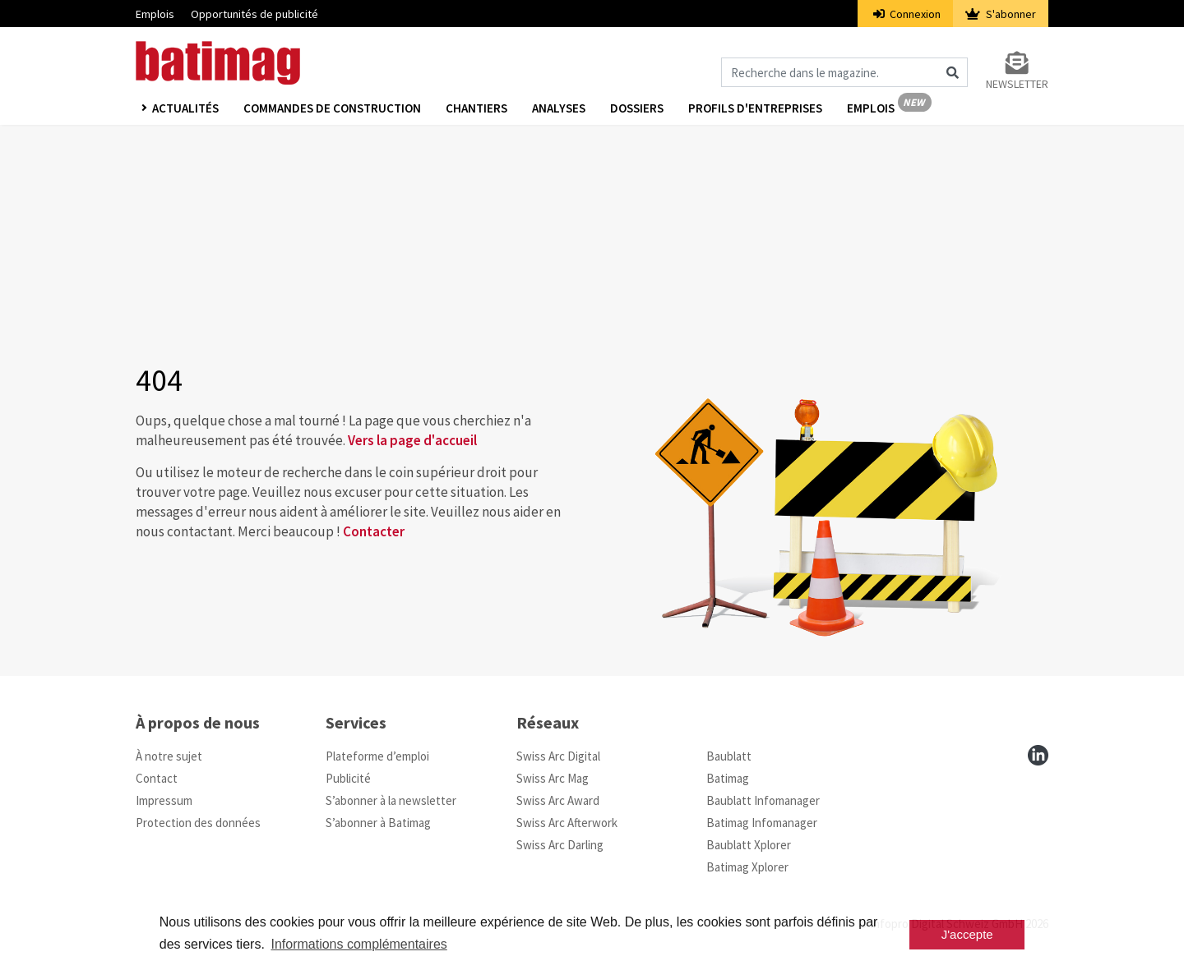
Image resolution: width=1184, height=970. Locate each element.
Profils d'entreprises (755, 108)
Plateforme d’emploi (377, 756)
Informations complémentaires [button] (358, 944)
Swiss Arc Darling (560, 845)
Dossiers (637, 108)
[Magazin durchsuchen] (844, 72)
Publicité (348, 778)
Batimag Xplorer (747, 867)
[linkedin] (1038, 755)
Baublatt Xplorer (748, 845)
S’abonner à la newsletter (391, 800)
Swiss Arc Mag (552, 778)
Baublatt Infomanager (763, 800)
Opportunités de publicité (254, 14)
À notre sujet (169, 756)
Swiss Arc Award (557, 800)
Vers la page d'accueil (412, 440)
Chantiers (476, 108)
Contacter (374, 531)
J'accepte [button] (967, 934)
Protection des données (198, 822)
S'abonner (1000, 14)
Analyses (558, 108)
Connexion (907, 14)
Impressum (164, 800)
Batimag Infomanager (761, 822)
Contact (157, 778)
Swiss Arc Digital (558, 756)
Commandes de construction (332, 108)
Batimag (727, 778)
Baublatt (729, 756)
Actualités (185, 108)
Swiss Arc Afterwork (566, 822)
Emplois (155, 14)
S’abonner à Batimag (378, 822)
